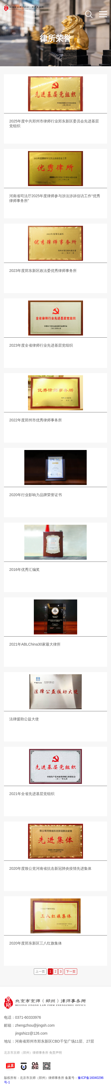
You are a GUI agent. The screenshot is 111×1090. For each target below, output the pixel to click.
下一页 (71, 971)
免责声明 (55, 1052)
